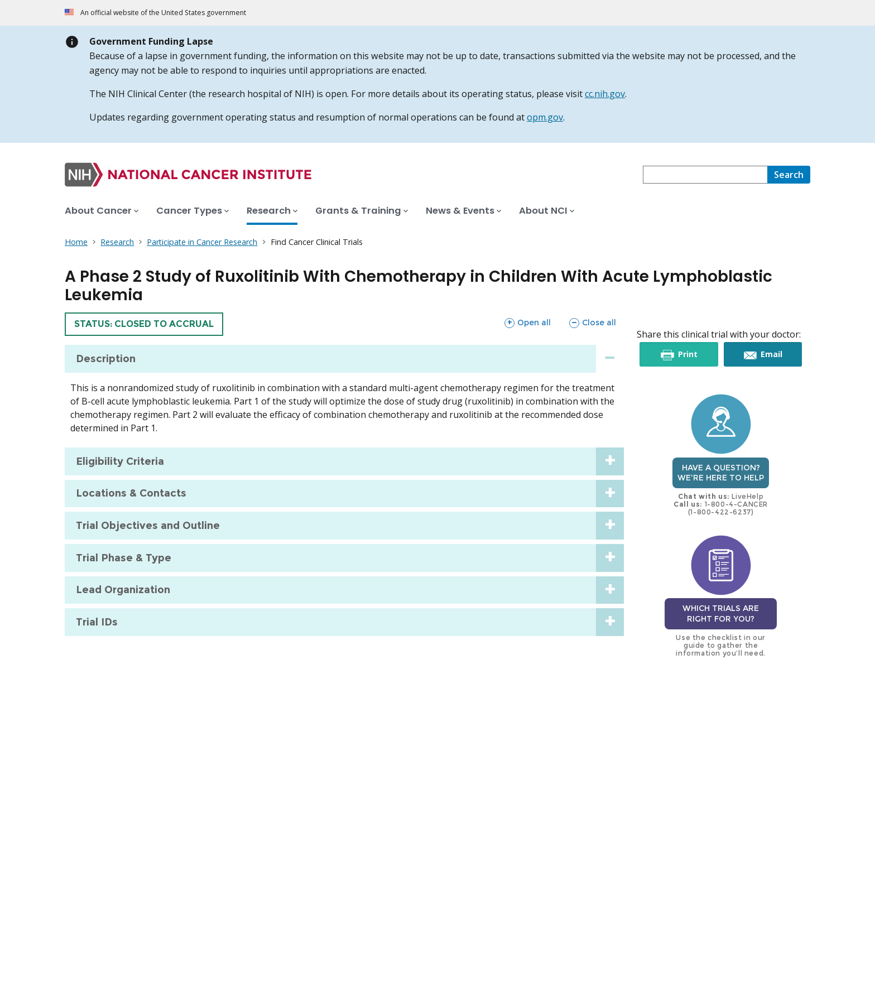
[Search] (788, 175)
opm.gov (545, 117)
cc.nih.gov (605, 94)
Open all (527, 322)
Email (771, 354)
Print (686, 354)
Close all (592, 322)
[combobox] (705, 175)
